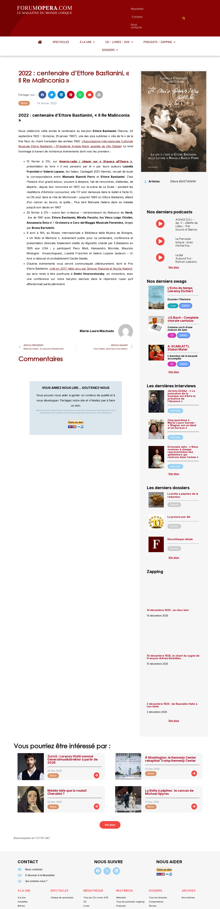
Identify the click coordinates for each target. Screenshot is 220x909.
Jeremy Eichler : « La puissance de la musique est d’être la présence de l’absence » (181, 379)
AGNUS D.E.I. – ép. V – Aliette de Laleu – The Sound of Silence (186, 207)
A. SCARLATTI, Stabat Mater (179, 331)
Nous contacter (148, 9)
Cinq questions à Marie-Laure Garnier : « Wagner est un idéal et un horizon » (182, 407)
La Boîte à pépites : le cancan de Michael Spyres (169, 775)
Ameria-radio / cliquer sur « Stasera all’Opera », (96, 144)
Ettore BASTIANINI (183, 164)
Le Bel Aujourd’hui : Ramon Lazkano (186, 241)
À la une (87, 25)
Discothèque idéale (180, 522)
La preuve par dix (178, 500)
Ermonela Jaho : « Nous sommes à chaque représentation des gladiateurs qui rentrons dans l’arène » (183, 435)
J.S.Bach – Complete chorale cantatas (183, 302)
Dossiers (110, 33)
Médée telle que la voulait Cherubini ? (67, 775)
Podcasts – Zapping (159, 25)
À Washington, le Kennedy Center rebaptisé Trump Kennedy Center (170, 742)
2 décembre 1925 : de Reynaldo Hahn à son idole (172, 688)
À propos (125, 9)
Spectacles (61, 25)
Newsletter (104, 9)
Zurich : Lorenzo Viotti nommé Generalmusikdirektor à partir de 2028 (72, 742)
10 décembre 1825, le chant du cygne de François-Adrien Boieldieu (173, 640)
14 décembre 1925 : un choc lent (168, 593)
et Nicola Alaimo (120, 251)
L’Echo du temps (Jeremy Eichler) (180, 272)
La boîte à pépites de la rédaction (182, 478)
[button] (87, 25)
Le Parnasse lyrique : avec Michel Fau (184, 225)
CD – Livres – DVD (119, 25)
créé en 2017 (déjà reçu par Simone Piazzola (79, 251)
